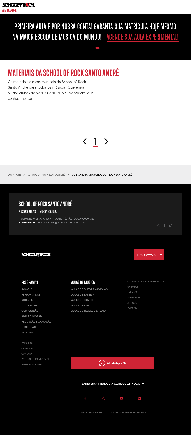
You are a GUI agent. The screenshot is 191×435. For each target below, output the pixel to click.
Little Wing (29, 305)
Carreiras (27, 348)
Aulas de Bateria (82, 294)
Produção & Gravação (36, 321)
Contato (26, 353)
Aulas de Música (83, 282)
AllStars (27, 332)
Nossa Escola (48, 211)
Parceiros (27, 342)
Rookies (27, 300)
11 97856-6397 (28, 222)
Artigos (132, 302)
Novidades (133, 297)
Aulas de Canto (82, 300)
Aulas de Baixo (81, 305)
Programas (29, 282)
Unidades (132, 286)
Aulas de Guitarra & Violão (89, 289)
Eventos (132, 292)
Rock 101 (27, 289)
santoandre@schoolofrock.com (61, 222)
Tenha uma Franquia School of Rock (112, 383)
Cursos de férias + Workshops (145, 281)
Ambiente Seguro (31, 364)
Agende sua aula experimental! (143, 36)
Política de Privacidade (35, 359)
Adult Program (31, 316)
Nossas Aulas (27, 211)
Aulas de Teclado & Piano (88, 311)
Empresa (132, 308)
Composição (29, 311)
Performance (31, 294)
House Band (29, 327)
